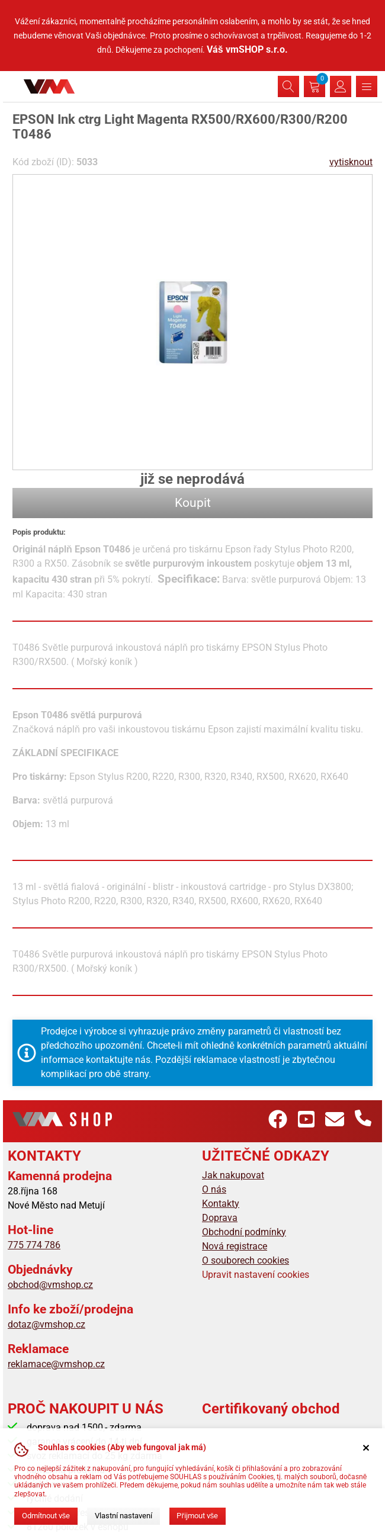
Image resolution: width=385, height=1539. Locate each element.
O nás (214, 1189)
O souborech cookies (245, 1260)
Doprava (220, 1217)
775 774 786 (34, 1245)
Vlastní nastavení (123, 1515)
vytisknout (351, 162)
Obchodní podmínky (244, 1232)
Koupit (193, 503)
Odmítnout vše (46, 1515)
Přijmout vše (197, 1515)
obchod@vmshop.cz (50, 1284)
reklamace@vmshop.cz (56, 1364)
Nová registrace (234, 1246)
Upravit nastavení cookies (255, 1274)
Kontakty (220, 1203)
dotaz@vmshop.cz (46, 1324)
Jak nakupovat (233, 1175)
